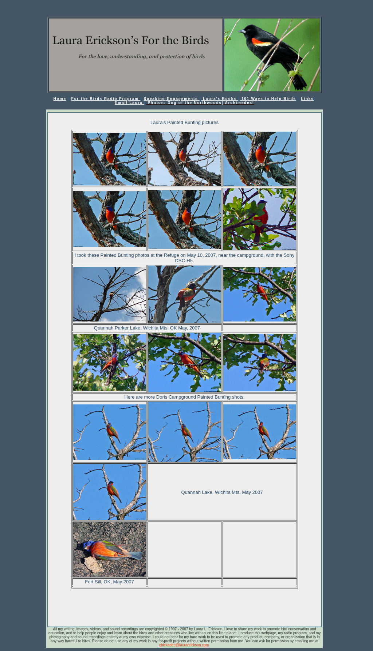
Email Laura (129, 103)
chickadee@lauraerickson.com (184, 645)
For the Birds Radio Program (106, 99)
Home (60, 99)
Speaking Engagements (172, 99)
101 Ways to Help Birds (268, 99)
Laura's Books (219, 99)
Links (307, 99)
